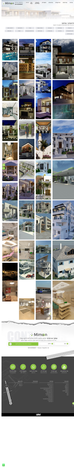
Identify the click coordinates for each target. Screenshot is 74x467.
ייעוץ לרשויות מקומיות (47, 438)
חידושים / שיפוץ (68, 34)
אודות (69, 3)
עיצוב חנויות (56, 37)
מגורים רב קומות (34, 31)
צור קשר (65, 440)
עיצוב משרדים (34, 34)
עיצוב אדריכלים (45, 37)
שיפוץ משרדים (48, 449)
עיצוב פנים (45, 31)
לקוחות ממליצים (36, 3)
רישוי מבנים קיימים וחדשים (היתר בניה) (45, 435)
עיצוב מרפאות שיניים (47, 443)
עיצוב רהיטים (23, 34)
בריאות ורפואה (12, 31)
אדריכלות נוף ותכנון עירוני (11, 34)
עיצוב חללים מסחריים (47, 441)
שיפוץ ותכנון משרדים (56, 34)
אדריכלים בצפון (48, 431)
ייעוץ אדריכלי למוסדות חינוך (46, 437)
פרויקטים (56, 3)
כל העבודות (68, 31)
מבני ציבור (45, 34)
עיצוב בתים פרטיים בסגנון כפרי (46, 448)
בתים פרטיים (56, 31)
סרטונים (49, 3)
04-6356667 (17, 3)
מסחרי (23, 31)
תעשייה (67, 37)
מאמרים (42, 3)
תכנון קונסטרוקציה (48, 440)
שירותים (63, 3)
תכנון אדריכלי (49, 432)
